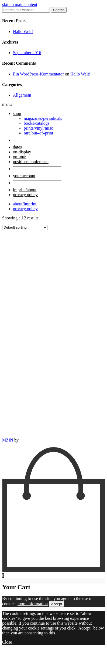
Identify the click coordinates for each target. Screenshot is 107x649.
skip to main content (19, 4)
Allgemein (22, 95)
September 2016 (27, 52)
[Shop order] (24, 227)
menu (7, 104)
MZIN (7, 440)
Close (7, 642)
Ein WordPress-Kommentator (38, 74)
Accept (56, 604)
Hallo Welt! (23, 31)
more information (33, 603)
